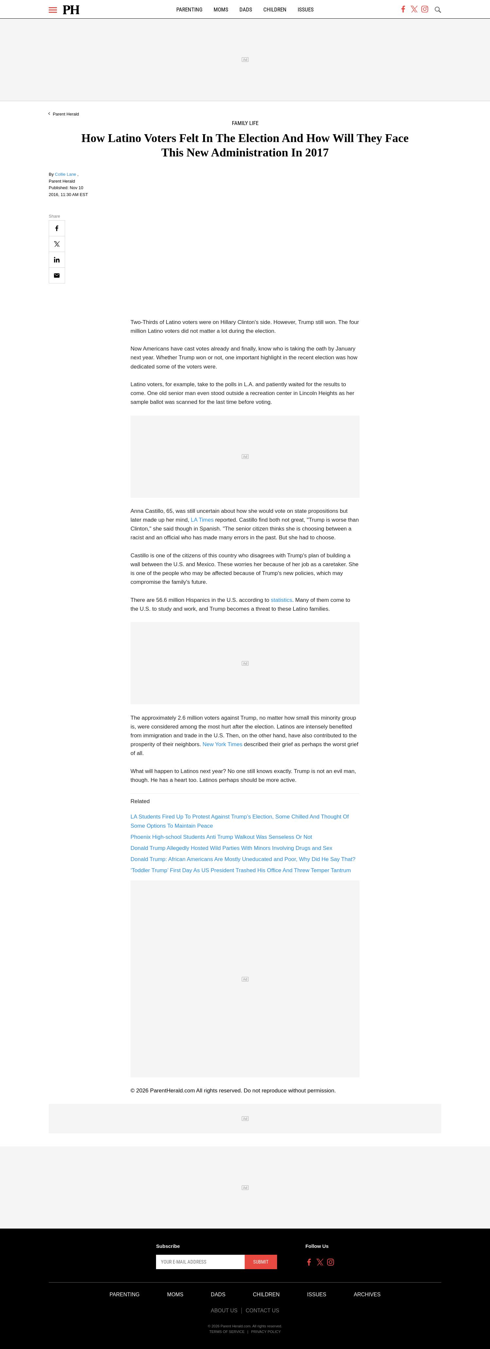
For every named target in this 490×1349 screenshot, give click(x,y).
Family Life (245, 123)
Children (275, 10)
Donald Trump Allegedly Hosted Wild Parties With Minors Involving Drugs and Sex (231, 848)
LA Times (202, 520)
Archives (367, 1294)
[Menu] (53, 10)
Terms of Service (227, 1332)
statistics (281, 600)
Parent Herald (66, 114)
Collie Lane (66, 174)
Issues (306, 10)
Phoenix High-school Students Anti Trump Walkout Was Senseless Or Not (221, 837)
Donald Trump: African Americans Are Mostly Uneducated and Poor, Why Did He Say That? (243, 859)
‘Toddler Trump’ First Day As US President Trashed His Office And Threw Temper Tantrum (241, 870)
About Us (224, 1310)
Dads (245, 10)
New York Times (222, 744)
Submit (261, 1262)
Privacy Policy (266, 1332)
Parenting (189, 10)
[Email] (57, 275)
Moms (221, 10)
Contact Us (262, 1310)
